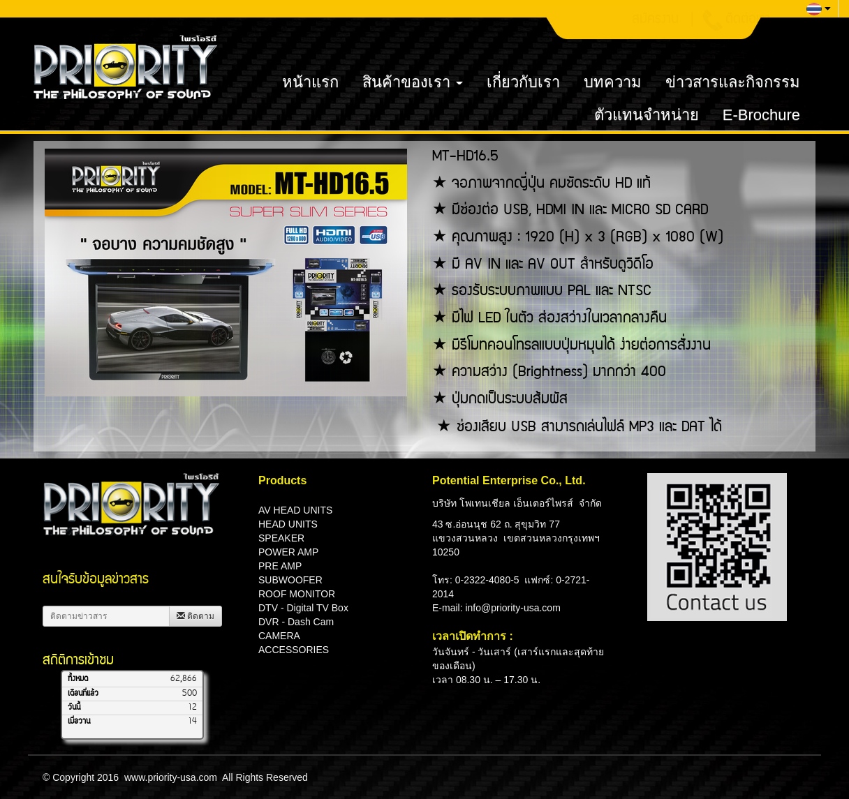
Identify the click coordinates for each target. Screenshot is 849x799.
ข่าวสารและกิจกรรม (732, 82)
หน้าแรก (310, 82)
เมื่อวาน (79, 721)
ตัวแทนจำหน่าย (646, 115)
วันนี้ (74, 707)
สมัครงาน (655, 20)
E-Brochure (761, 115)
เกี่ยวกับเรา (523, 82)
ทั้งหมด (78, 679)
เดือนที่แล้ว (83, 693)
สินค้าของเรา (412, 82)
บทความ (613, 82)
